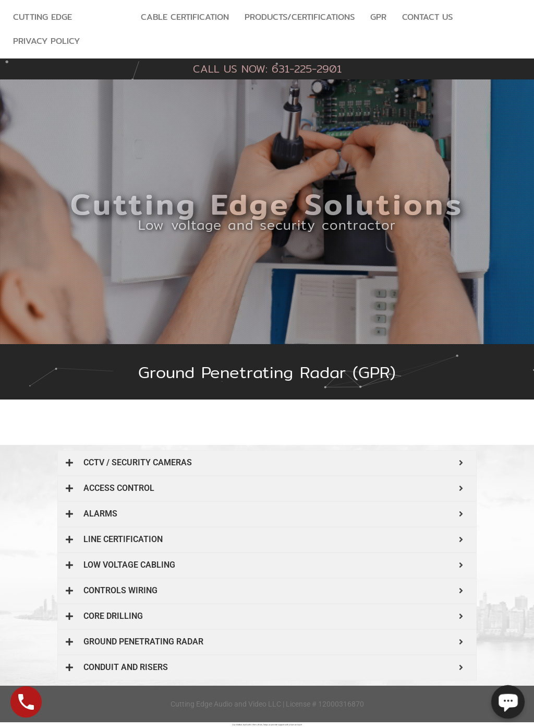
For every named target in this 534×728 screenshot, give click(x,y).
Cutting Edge (42, 17)
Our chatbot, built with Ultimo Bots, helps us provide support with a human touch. (267, 724)
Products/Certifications (300, 17)
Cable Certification (185, 17)
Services (106, 17)
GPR (378, 17)
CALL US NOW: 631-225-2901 (267, 69)
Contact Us (427, 17)
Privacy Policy (46, 41)
